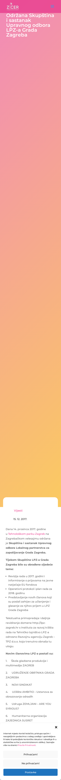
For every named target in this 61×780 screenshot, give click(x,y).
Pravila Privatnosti (27, 745)
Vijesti (18, 510)
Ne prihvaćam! (31, 763)
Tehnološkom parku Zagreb (26, 533)
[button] (56, 727)
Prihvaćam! (31, 754)
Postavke (30, 772)
